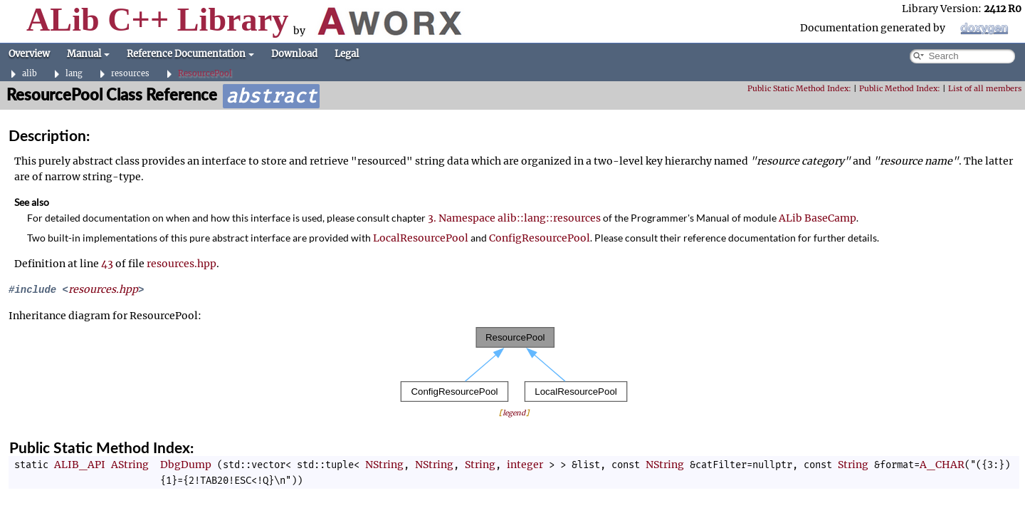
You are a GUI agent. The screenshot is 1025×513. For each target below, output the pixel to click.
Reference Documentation (190, 54)
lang (74, 74)
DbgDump (185, 464)
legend (514, 413)
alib (29, 74)
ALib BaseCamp (817, 218)
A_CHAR (942, 464)
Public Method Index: (899, 88)
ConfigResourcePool (539, 238)
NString (384, 464)
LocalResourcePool (420, 238)
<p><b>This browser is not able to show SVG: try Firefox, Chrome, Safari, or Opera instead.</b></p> (514, 364)
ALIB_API (79, 464)
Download (294, 54)
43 (107, 263)
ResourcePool (205, 74)
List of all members (984, 88)
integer (525, 464)
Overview (29, 54)
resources (130, 74)
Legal (347, 54)
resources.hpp (181, 263)
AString (130, 464)
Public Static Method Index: (799, 88)
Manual (88, 54)
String (480, 464)
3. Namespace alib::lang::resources (514, 218)
